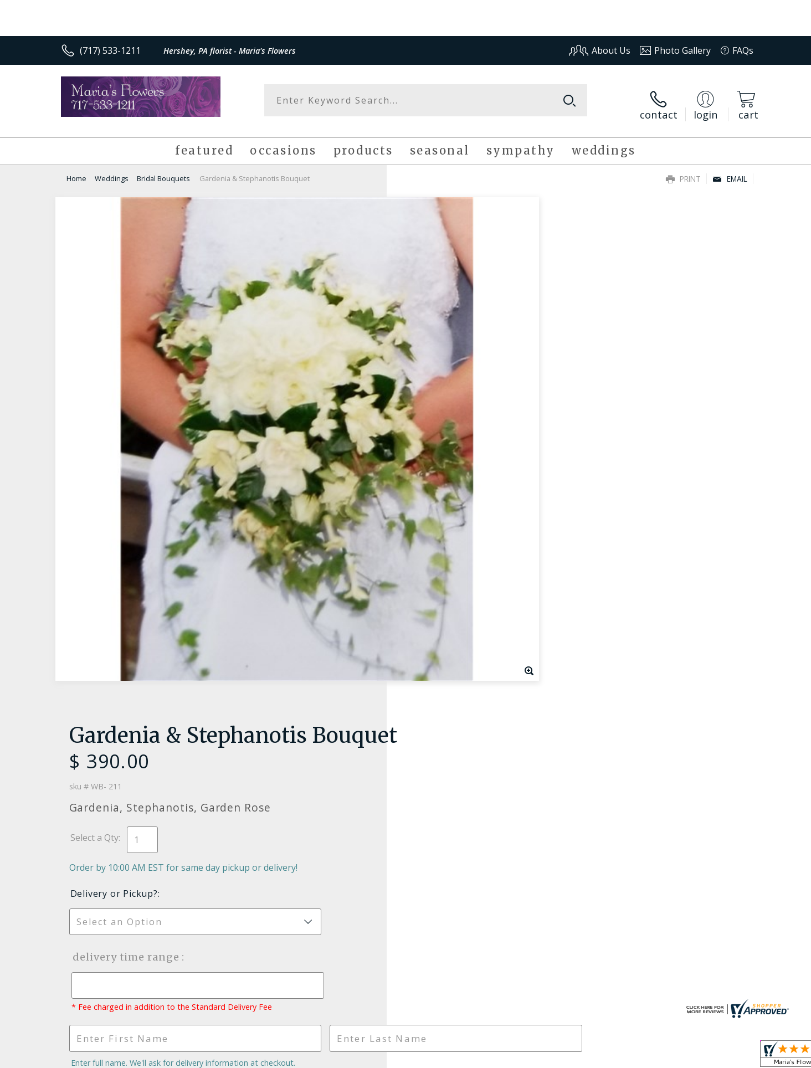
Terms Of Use (512, 1056)
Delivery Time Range (461, 420)
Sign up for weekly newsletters (544, 713)
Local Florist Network (655, 1056)
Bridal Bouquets (163, 169)
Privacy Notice (577, 1056)
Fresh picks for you (308, 720)
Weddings (112, 169)
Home (76, 169)
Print (683, 170)
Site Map (724, 1056)
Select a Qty (431, 301)
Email (729, 170)
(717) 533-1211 (110, 50)
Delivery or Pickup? (450, 357)
